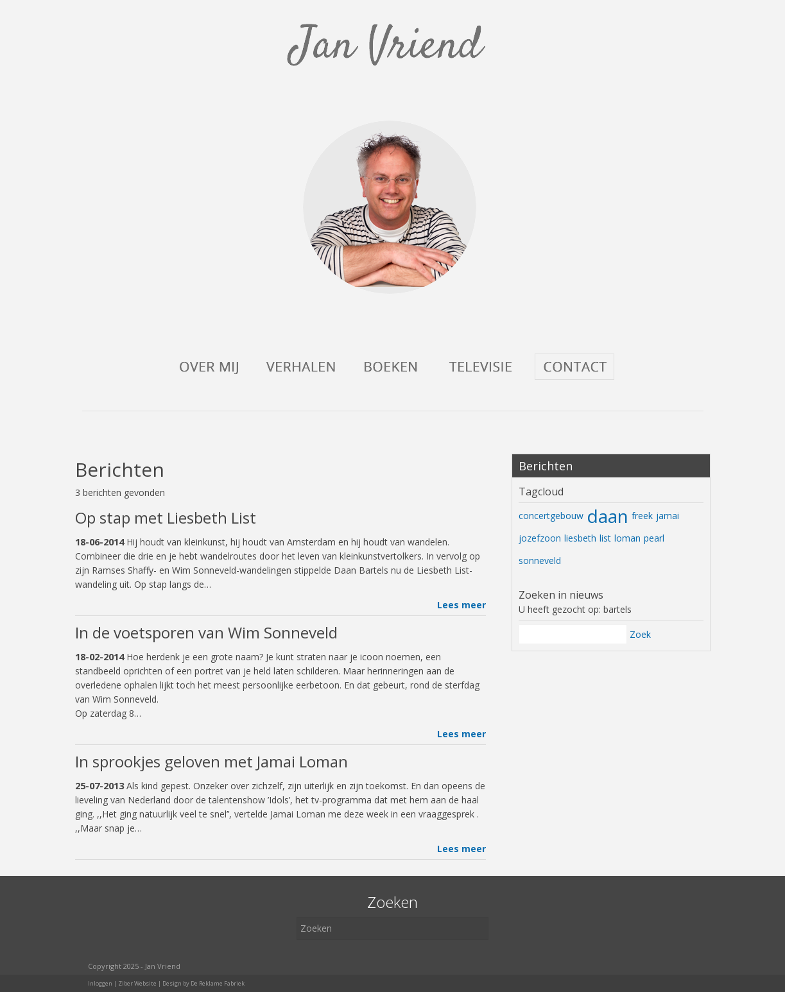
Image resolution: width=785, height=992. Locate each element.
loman (627, 538)
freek (642, 515)
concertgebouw (551, 515)
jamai (667, 515)
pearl (654, 538)
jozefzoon (540, 538)
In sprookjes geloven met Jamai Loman (211, 761)
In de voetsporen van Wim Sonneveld (206, 632)
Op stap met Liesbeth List (165, 517)
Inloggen (100, 983)
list (605, 538)
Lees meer (461, 605)
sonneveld (540, 560)
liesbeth (580, 538)
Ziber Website (137, 983)
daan (607, 516)
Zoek (640, 634)
